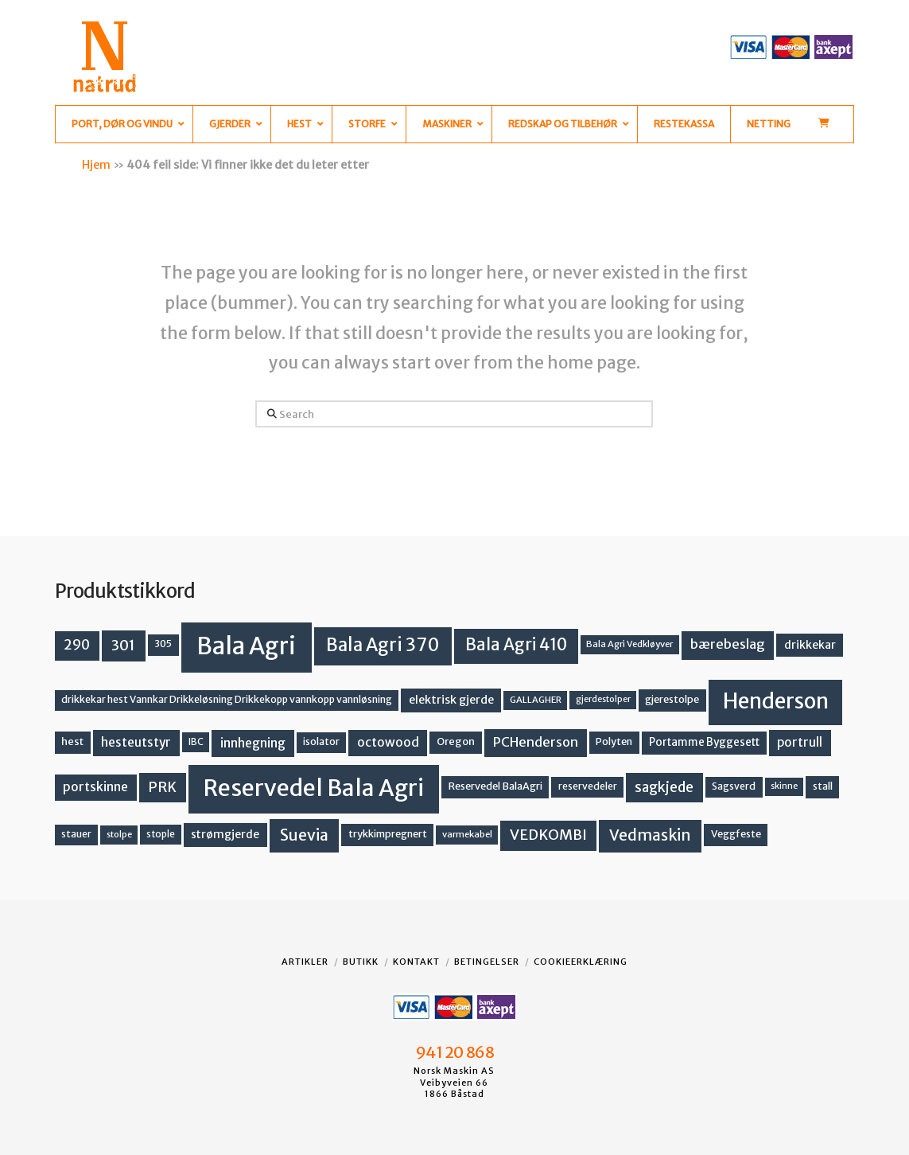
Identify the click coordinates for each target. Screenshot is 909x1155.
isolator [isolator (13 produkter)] (321, 741)
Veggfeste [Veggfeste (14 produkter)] (736, 834)
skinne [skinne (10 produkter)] (784, 786)
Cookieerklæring (580, 961)
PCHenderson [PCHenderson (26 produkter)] (535, 742)
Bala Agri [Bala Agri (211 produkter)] (246, 646)
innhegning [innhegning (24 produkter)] (253, 743)
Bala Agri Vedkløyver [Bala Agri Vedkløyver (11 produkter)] (629, 644)
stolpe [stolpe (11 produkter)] (119, 834)
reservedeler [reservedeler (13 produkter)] (587, 786)
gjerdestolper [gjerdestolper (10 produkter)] (603, 699)
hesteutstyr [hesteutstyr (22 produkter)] (136, 742)
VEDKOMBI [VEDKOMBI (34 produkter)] (548, 834)
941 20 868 (454, 1052)
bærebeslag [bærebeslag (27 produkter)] (727, 644)
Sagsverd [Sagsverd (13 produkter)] (734, 786)
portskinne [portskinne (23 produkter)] (95, 786)
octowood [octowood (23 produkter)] (388, 742)
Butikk (361, 961)
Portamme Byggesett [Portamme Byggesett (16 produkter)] (704, 742)
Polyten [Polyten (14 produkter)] (614, 741)
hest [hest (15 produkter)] (72, 741)
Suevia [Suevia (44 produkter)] (304, 835)
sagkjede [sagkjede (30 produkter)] (664, 787)
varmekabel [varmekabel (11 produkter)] (467, 834)
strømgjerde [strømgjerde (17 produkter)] (225, 834)
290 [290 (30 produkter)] (77, 645)
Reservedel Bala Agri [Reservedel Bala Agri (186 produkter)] (314, 788)
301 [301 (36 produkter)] (123, 645)
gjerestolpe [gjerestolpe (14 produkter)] (672, 699)
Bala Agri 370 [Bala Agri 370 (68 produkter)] (383, 645)
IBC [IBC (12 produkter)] (196, 741)
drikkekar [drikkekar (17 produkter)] (810, 645)
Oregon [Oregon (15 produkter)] (456, 741)
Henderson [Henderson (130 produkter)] (776, 701)
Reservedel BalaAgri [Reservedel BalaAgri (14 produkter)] (495, 786)
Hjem (96, 165)
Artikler (305, 961)
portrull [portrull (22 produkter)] (799, 742)
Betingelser (486, 961)
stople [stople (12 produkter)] (160, 834)
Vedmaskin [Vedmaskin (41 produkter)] (650, 835)
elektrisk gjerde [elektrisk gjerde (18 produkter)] (451, 700)
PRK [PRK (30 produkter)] (162, 787)
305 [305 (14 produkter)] (163, 644)
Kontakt (416, 961)
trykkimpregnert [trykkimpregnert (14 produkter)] (387, 834)
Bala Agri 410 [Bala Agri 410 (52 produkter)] (516, 644)
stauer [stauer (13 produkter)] (76, 834)
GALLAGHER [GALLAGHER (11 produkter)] (535, 699)
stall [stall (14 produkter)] (823, 786)
